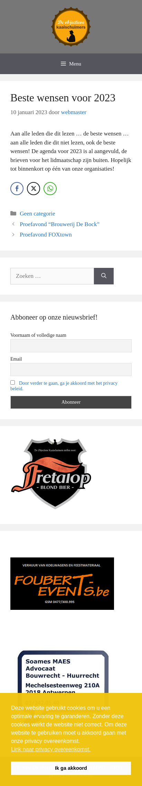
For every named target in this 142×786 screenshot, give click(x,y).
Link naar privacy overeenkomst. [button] (51, 749)
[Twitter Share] (33, 188)
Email (16, 359)
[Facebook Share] (16, 188)
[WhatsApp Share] (50, 188)
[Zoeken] (104, 276)
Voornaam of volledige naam (38, 335)
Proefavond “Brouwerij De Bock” (60, 224)
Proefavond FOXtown (46, 234)
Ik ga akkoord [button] (71, 768)
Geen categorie (37, 213)
